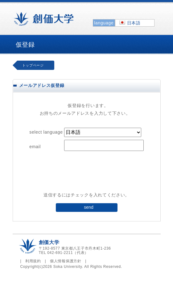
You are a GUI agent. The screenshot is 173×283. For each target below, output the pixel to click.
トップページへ (34, 66)
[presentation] (87, 175)
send (88, 207)
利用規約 (33, 261)
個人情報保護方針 (65, 261)
